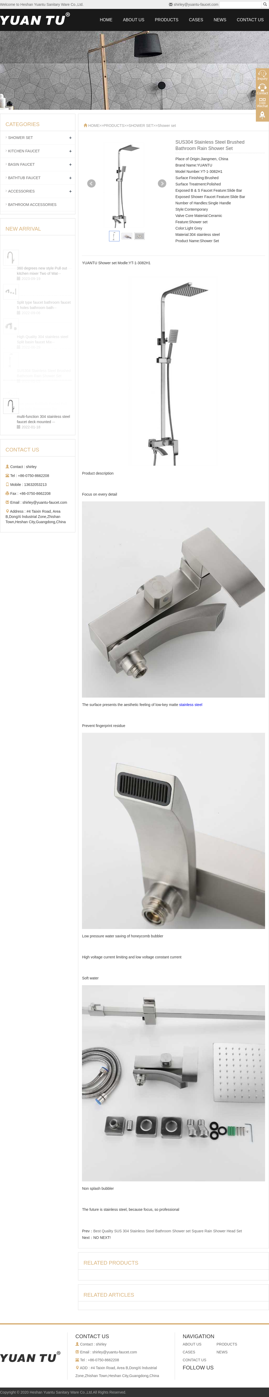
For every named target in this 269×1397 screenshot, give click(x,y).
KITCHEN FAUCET (24, 151)
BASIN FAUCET (21, 164)
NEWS (220, 20)
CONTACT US (250, 20)
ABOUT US (133, 20)
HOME (106, 20)
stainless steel (190, 705)
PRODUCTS (166, 20)
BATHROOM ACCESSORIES (32, 204)
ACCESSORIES (21, 191)
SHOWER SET (140, 125)
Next (162, 183)
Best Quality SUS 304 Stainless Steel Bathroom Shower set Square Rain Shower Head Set (167, 1231)
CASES (196, 20)
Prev (91, 183)
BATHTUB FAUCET (24, 178)
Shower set (167, 125)
